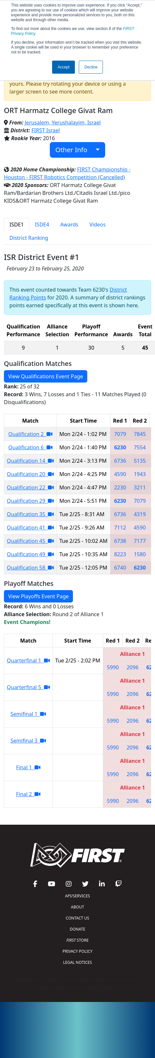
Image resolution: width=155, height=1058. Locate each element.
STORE (77, 940)
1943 (140, 474)
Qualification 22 (30, 487)
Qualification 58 (30, 567)
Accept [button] (64, 67)
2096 (133, 667)
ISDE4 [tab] (42, 224)
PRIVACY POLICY (77, 951)
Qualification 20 (30, 474)
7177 (140, 540)
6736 (120, 460)
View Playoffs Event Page (38, 596)
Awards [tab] (69, 224)
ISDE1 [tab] (16, 224)
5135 (140, 460)
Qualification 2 (30, 434)
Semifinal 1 (28, 713)
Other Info (74, 149)
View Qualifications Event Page (45, 376)
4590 (120, 474)
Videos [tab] (97, 224)
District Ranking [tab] (28, 237)
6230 (120, 447)
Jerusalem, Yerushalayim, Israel (63, 122)
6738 (120, 540)
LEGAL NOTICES (77, 962)
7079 (120, 434)
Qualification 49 (30, 554)
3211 (140, 487)
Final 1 (28, 767)
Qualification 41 (30, 527)
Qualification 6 (30, 447)
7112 (120, 527)
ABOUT (77, 907)
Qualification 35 (30, 514)
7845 (140, 434)
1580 (140, 554)
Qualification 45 (30, 540)
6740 (120, 567)
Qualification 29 (30, 500)
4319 (140, 514)
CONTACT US (77, 918)
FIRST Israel (46, 130)
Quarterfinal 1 (28, 660)
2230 (120, 487)
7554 (140, 447)
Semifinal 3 (28, 740)
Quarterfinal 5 (28, 687)
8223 (120, 554)
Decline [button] (90, 67)
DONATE (77, 929)
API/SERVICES (77, 896)
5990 (113, 667)
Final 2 (28, 794)
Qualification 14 (30, 460)
